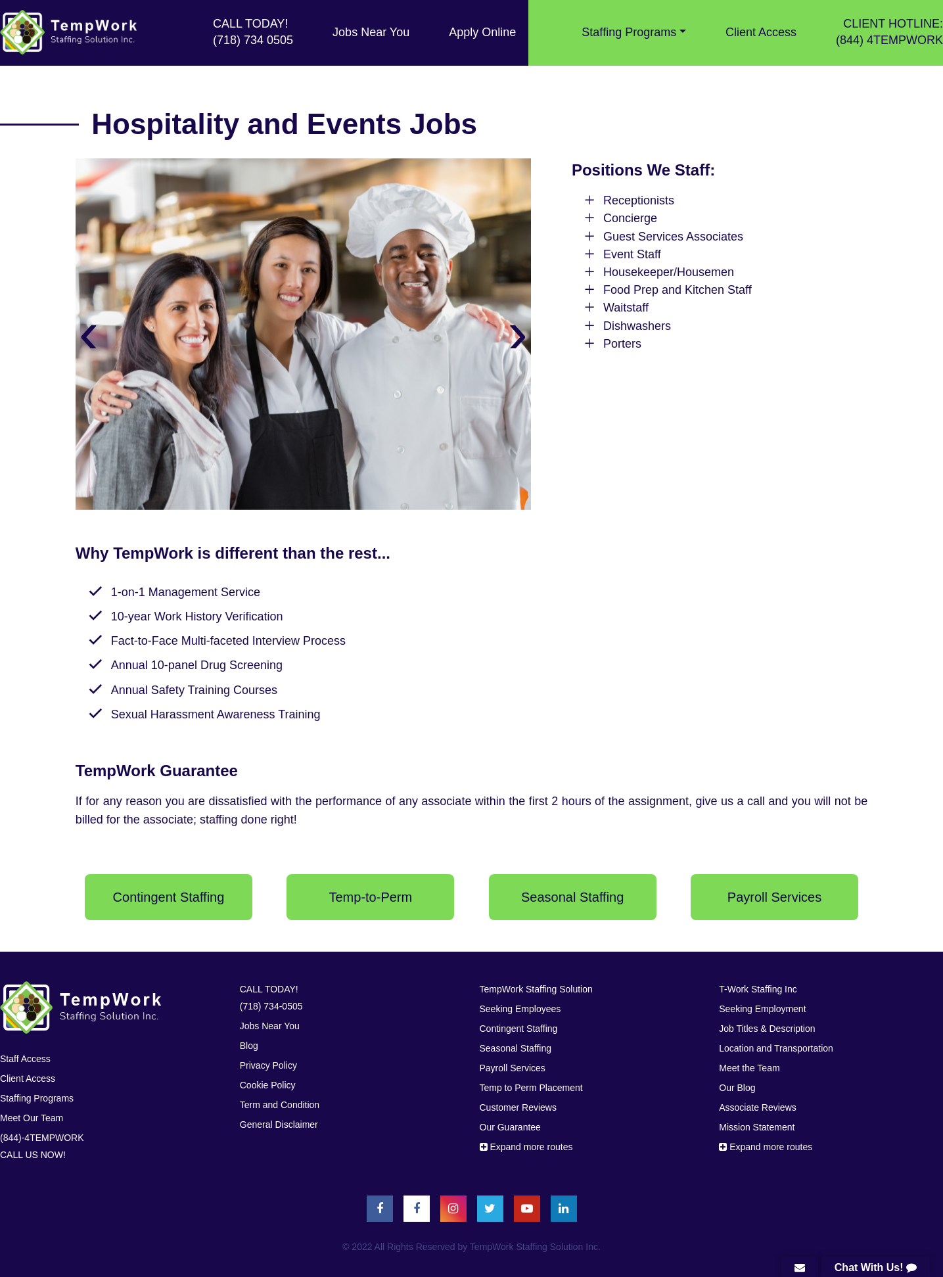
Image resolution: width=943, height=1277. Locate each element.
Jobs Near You (371, 32)
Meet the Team (749, 1068)
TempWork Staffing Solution (536, 989)
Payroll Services (512, 1068)
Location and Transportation (776, 1048)
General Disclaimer (279, 1124)
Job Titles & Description (767, 1028)
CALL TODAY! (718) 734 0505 (253, 32)
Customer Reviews (518, 1107)
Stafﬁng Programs (37, 1098)
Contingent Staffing (519, 1028)
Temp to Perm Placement (531, 1087)
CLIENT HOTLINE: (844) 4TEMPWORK (889, 32)
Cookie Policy (268, 1085)
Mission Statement (756, 1127)
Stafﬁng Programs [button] (629, 32)
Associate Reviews (757, 1107)
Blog (249, 1045)
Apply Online (482, 32)
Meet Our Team (31, 1118)
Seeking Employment (762, 1009)
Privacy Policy (268, 1065)
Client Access (760, 32)
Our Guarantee (510, 1127)
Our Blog (737, 1087)
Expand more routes (526, 1147)
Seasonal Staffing (516, 1048)
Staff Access (25, 1059)
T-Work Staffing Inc (758, 989)
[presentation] (89, 331)
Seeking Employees (520, 1009)
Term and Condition (279, 1105)
